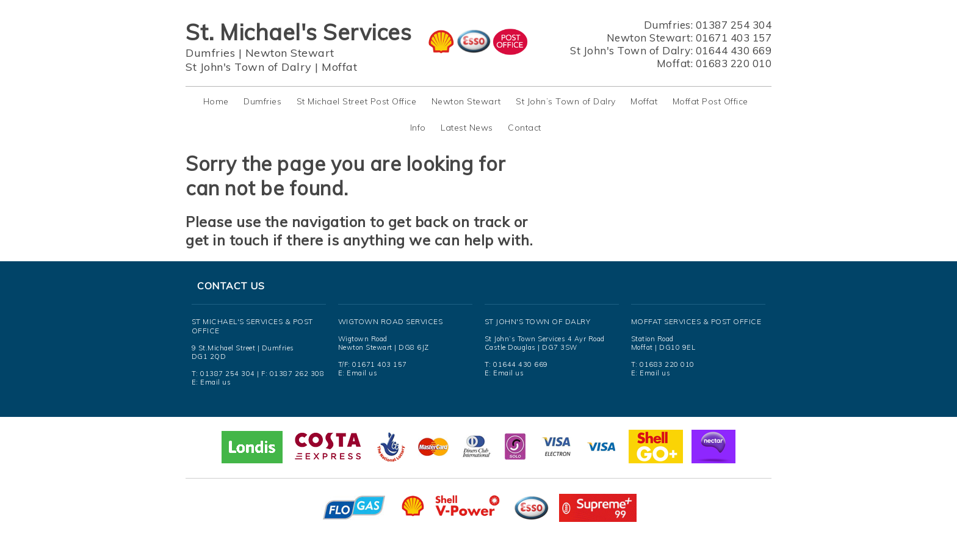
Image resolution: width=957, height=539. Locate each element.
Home (216, 101)
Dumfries (210, 53)
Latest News (467, 127)
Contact (524, 127)
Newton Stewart (289, 53)
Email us (215, 382)
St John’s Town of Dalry (566, 101)
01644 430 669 (734, 50)
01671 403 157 (734, 37)
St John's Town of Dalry (249, 67)
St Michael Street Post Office (357, 101)
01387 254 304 (734, 24)
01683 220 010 (734, 63)
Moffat (339, 67)
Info (418, 127)
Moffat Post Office (710, 101)
